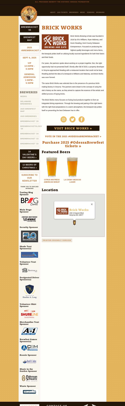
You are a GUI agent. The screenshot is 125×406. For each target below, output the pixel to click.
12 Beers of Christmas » (29, 166)
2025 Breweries (28, 116)
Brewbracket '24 (29, 134)
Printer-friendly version (57, 240)
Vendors (90, 12)
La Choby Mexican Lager (72, 181)
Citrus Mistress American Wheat (52, 181)
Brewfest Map (30, 38)
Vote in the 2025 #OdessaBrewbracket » (73, 136)
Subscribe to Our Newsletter (29, 178)
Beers (23, 96)
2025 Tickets (62, 12)
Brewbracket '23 (29, 139)
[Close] (92, 204)
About (52, 12)
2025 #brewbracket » (30, 49)
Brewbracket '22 (29, 144)
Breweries (73, 12)
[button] (74, 222)
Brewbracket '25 (29, 28)
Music (82, 12)
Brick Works (79, 210)
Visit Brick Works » (73, 128)
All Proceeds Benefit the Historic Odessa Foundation (62, 2)
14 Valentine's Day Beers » (29, 155)
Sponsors (100, 12)
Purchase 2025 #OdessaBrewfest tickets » (73, 144)
